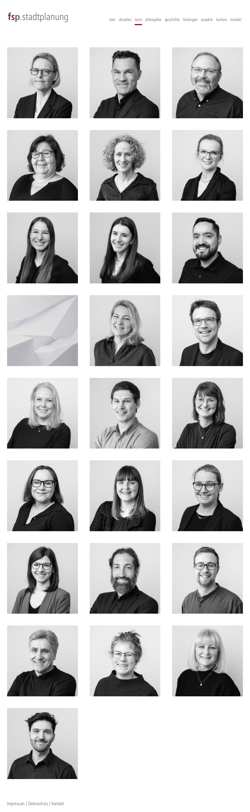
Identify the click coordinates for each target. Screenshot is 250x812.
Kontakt (57, 803)
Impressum (16, 803)
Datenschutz (38, 803)
